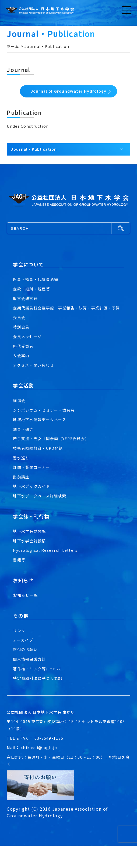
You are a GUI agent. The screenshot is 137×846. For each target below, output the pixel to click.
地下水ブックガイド (31, 486)
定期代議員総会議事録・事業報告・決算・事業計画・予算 (66, 308)
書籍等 (19, 559)
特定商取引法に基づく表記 (37, 678)
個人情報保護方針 (29, 659)
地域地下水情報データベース (39, 419)
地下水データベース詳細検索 (39, 495)
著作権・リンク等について (37, 668)
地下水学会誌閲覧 (29, 531)
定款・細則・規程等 (31, 289)
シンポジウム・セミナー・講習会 (44, 410)
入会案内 (21, 355)
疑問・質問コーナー (31, 467)
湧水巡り (21, 457)
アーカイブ (23, 640)
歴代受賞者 (23, 346)
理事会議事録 (25, 298)
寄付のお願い (25, 649)
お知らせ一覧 (25, 595)
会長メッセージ (27, 336)
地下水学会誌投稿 (29, 540)
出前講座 (21, 476)
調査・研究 (23, 429)
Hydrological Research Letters (45, 550)
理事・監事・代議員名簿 (35, 279)
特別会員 (21, 327)
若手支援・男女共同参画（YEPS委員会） (51, 438)
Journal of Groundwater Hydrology (69, 91)
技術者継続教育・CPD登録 (38, 448)
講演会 (19, 400)
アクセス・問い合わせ (33, 365)
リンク (19, 630)
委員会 (19, 317)
